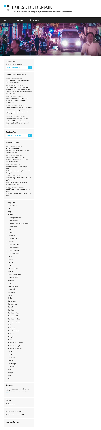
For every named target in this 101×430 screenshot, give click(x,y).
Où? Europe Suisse (14, 319)
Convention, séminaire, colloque (18, 223)
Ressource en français (15, 349)
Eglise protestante (14, 253)
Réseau (10, 340)
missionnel (11, 292)
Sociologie (11, 358)
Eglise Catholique (13, 244)
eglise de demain (32, 7)
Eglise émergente (13, 250)
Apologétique (12, 206)
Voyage (10, 372)
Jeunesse (11, 280)
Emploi (10, 256)
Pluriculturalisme (13, 331)
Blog (9, 211)
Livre (9, 283)
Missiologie (11, 289)
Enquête (10, 262)
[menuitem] (9, 20)
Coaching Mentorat (14, 217)
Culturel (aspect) (13, 238)
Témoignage (12, 364)
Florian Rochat (11, 87)
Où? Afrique (12, 301)
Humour (10, 271)
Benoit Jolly (10, 98)
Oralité (10, 298)
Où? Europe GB (13, 316)
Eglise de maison (13, 247)
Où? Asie (11, 307)
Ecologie (11, 241)
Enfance (10, 259)
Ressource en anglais (15, 346)
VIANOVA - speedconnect (15, 157)
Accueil (8, 20)
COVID (10, 232)
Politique (11, 334)
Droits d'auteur (11, 404)
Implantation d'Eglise (15, 274)
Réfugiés (11, 337)
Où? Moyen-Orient (14, 322)
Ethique (10, 265)
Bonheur (10, 215)
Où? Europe (11, 310)
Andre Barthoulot (12, 108)
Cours (10, 229)
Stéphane (9, 80)
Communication (13, 220)
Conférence (13, 226)
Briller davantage (22, 80)
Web (9, 375)
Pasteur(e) (11, 328)
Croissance (11, 235)
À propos (34, 20)
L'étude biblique (13, 286)
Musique (10, 295)
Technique (11, 360)
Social (10, 355)
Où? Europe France (14, 313)
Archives (21, 20)
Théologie (11, 366)
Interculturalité (13, 277)
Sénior (10, 352)
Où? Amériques (13, 304)
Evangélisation (13, 268)
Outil (9, 325)
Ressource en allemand (15, 343)
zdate (9, 378)
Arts (9, 209)
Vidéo (10, 369)
